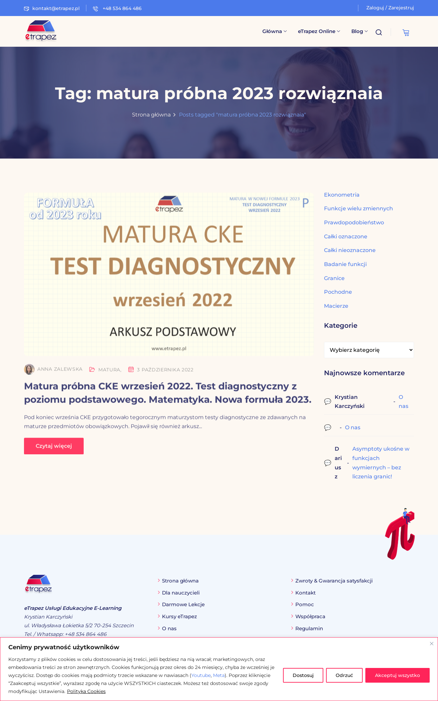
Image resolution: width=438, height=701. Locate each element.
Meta (219, 675)
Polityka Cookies (86, 691)
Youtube (201, 675)
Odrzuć (344, 675)
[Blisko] (431, 643)
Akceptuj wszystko (397, 675)
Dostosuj (303, 675)
